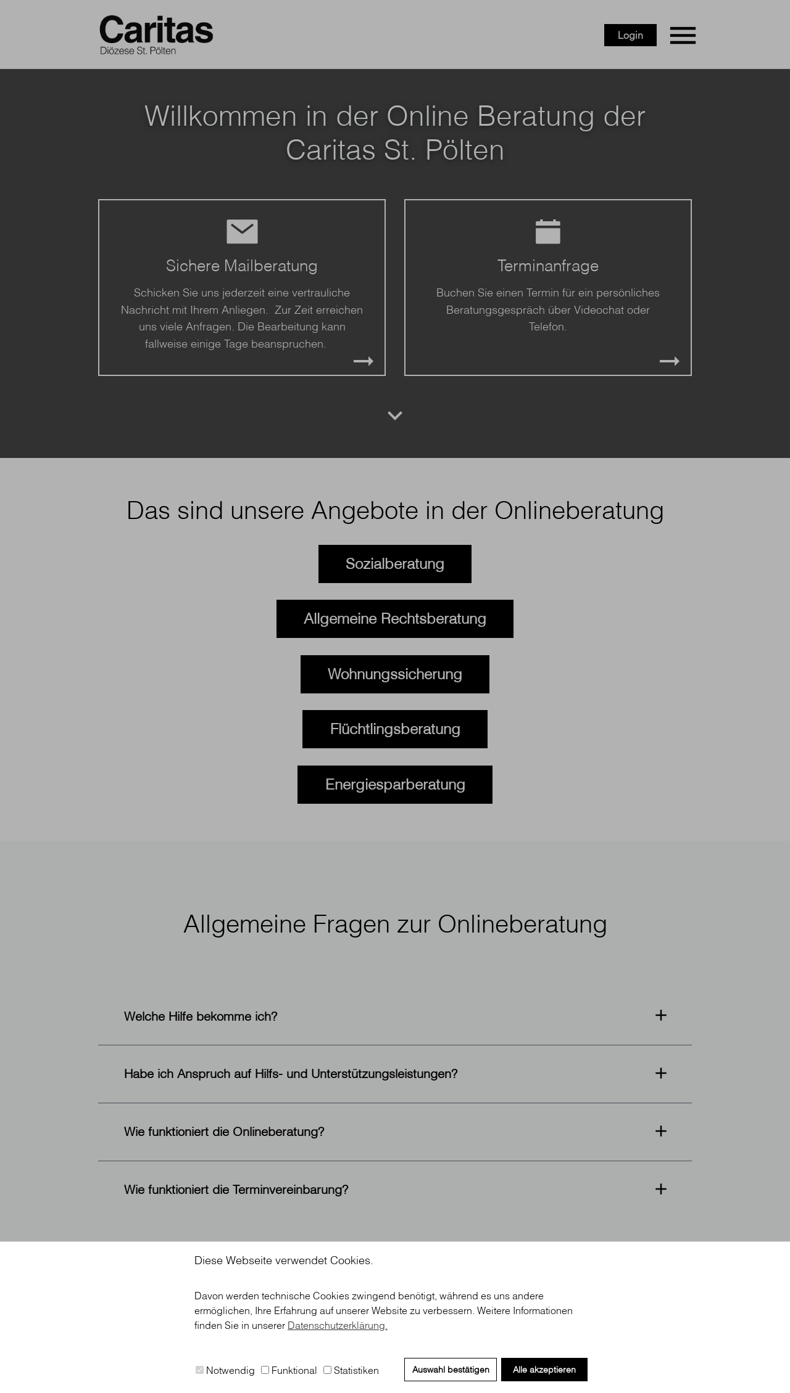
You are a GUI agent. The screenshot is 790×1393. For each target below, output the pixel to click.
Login (630, 35)
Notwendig (225, 1370)
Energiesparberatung (395, 784)
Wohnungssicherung (395, 673)
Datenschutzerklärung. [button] (338, 1325)
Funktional (289, 1370)
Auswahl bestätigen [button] (450, 1369)
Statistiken (351, 1370)
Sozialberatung (395, 563)
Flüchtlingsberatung (395, 728)
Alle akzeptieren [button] (544, 1369)
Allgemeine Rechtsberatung (395, 618)
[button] (395, 1016)
